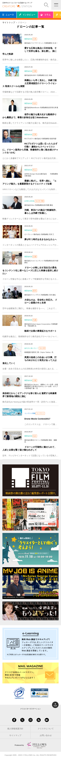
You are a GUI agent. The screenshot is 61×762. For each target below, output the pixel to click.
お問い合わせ (46, 735)
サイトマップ (15, 735)
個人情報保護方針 (15, 729)
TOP (55, 705)
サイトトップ (8, 22)
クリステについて (46, 729)
